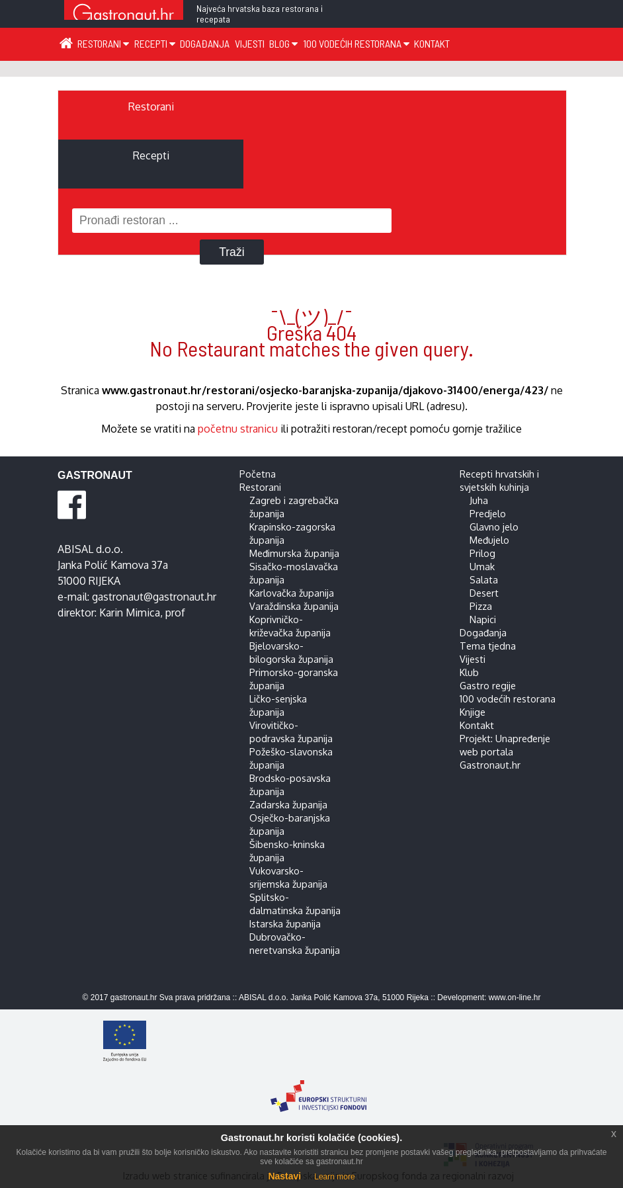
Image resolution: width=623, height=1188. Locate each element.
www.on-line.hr (515, 997)
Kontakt (432, 43)
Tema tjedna (488, 646)
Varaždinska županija (294, 606)
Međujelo (489, 540)
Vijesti (250, 43)
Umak (482, 566)
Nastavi (284, 1176)
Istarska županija (285, 923)
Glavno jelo (494, 526)
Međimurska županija (294, 553)
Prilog (482, 553)
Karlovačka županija (291, 593)
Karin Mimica (129, 612)
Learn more (334, 1176)
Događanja (204, 43)
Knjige (472, 712)
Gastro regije (488, 685)
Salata (484, 579)
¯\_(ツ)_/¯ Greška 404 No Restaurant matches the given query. (311, 332)
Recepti (154, 43)
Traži (231, 252)
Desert (484, 593)
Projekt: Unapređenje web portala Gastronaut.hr (505, 751)
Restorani (103, 43)
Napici (483, 619)
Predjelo (488, 513)
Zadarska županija (288, 804)
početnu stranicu (238, 428)
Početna (257, 474)
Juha (479, 500)
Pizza (481, 606)
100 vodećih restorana (356, 43)
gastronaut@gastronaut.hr (154, 596)
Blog (283, 43)
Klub (469, 672)
